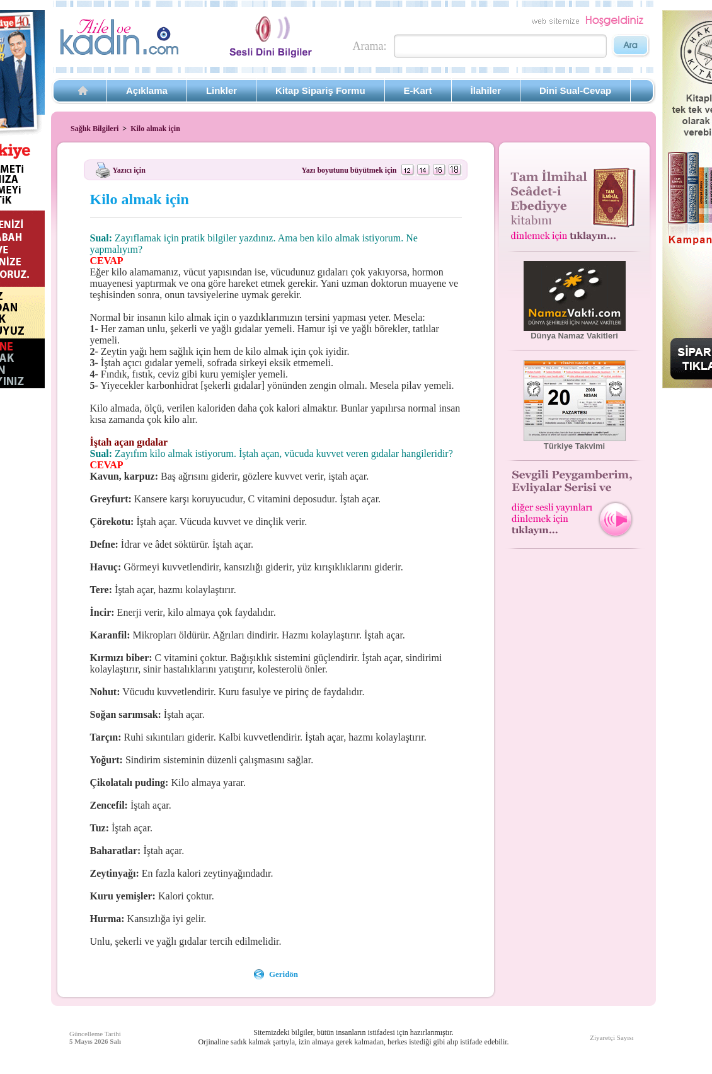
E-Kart (418, 90)
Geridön (283, 974)
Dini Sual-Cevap (575, 90)
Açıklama (147, 90)
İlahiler (486, 90)
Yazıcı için (129, 169)
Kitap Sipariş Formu (320, 90)
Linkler (221, 90)
